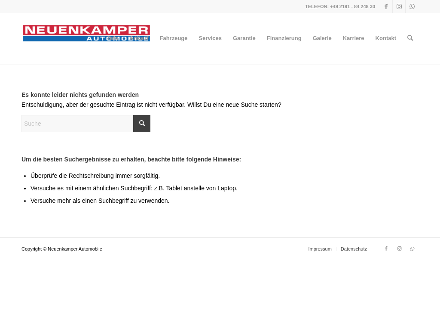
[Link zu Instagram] (399, 6)
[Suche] (410, 38)
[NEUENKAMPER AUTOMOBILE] (85, 38)
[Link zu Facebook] (386, 6)
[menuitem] (113, 38)
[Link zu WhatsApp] (412, 6)
